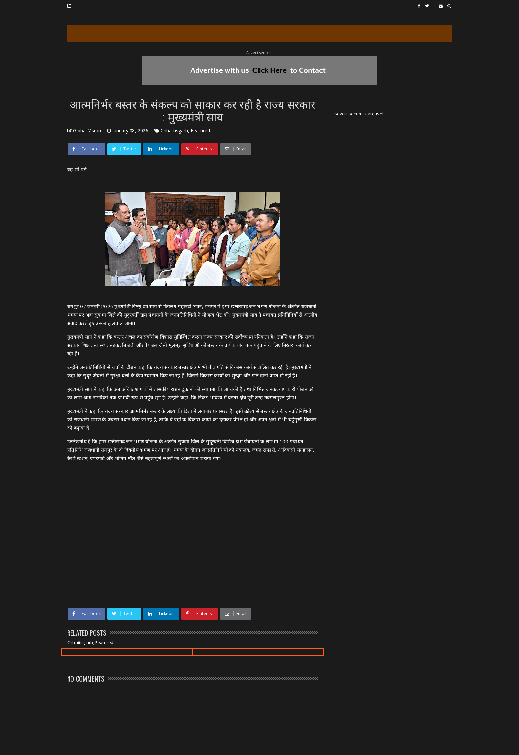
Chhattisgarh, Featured (185, 130)
